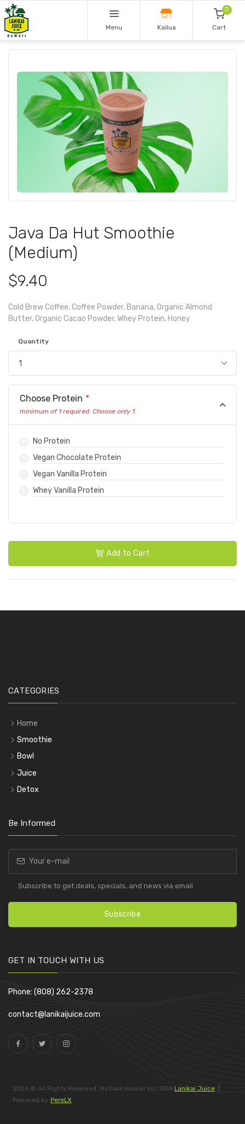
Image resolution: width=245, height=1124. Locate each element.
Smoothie (34, 739)
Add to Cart (122, 553)
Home (27, 723)
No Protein (51, 441)
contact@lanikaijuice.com (54, 1014)
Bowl (25, 756)
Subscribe (122, 914)
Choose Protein (77, 404)
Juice (27, 773)
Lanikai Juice (194, 1088)
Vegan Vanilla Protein (70, 474)
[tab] (122, 405)
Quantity (33, 341)
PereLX (61, 1100)
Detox (28, 789)
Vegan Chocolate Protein (77, 457)
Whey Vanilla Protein (68, 490)
